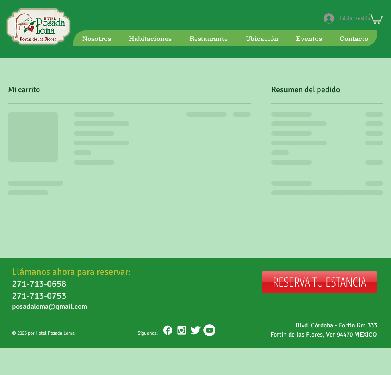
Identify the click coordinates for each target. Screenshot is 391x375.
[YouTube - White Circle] (209, 330)
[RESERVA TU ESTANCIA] (319, 282)
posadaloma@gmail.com (49, 306)
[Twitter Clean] (195, 330)
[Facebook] (168, 330)
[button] (376, 18)
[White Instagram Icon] (182, 330)
